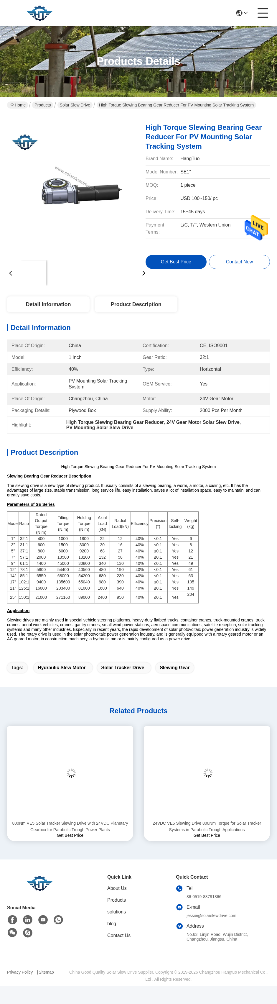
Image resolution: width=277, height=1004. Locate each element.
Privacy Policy (20, 972)
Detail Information (48, 304)
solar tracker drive (122, 667)
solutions (116, 911)
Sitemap (46, 972)
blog (111, 923)
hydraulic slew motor (62, 667)
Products (42, 105)
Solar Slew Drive (75, 105)
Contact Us (119, 935)
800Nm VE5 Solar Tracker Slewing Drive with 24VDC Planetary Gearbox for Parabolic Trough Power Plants (70, 826)
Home (18, 105)
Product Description (136, 304)
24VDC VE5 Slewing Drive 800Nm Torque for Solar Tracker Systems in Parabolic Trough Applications (207, 826)
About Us (117, 888)
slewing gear (174, 667)
